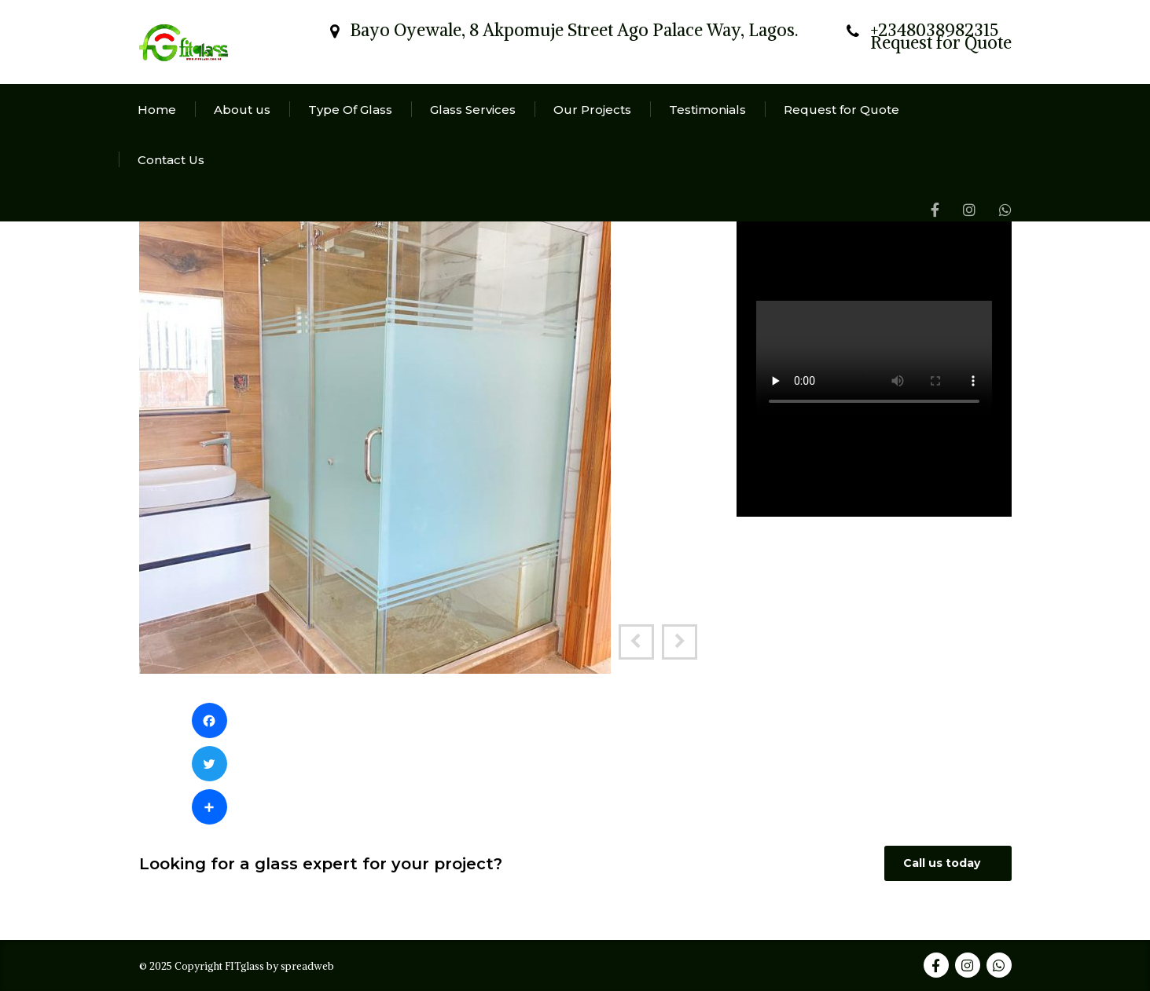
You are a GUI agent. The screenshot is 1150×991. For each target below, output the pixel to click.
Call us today (950, 863)
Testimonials (707, 109)
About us (242, 109)
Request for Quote (841, 109)
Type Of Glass (350, 109)
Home (157, 109)
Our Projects (592, 109)
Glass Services (473, 109)
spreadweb (307, 966)
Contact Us (171, 159)
